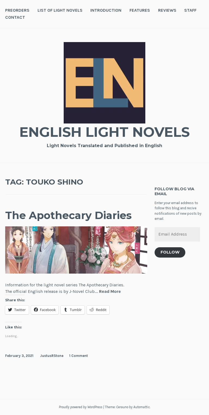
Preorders (17, 10)
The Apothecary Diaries (68, 215)
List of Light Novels (60, 10)
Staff (190, 10)
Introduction (105, 10)
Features (140, 10)
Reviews (167, 10)
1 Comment (78, 356)
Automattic (141, 407)
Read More (110, 291)
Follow (170, 252)
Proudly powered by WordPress (80, 407)
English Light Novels (104, 132)
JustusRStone (51, 356)
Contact (15, 17)
